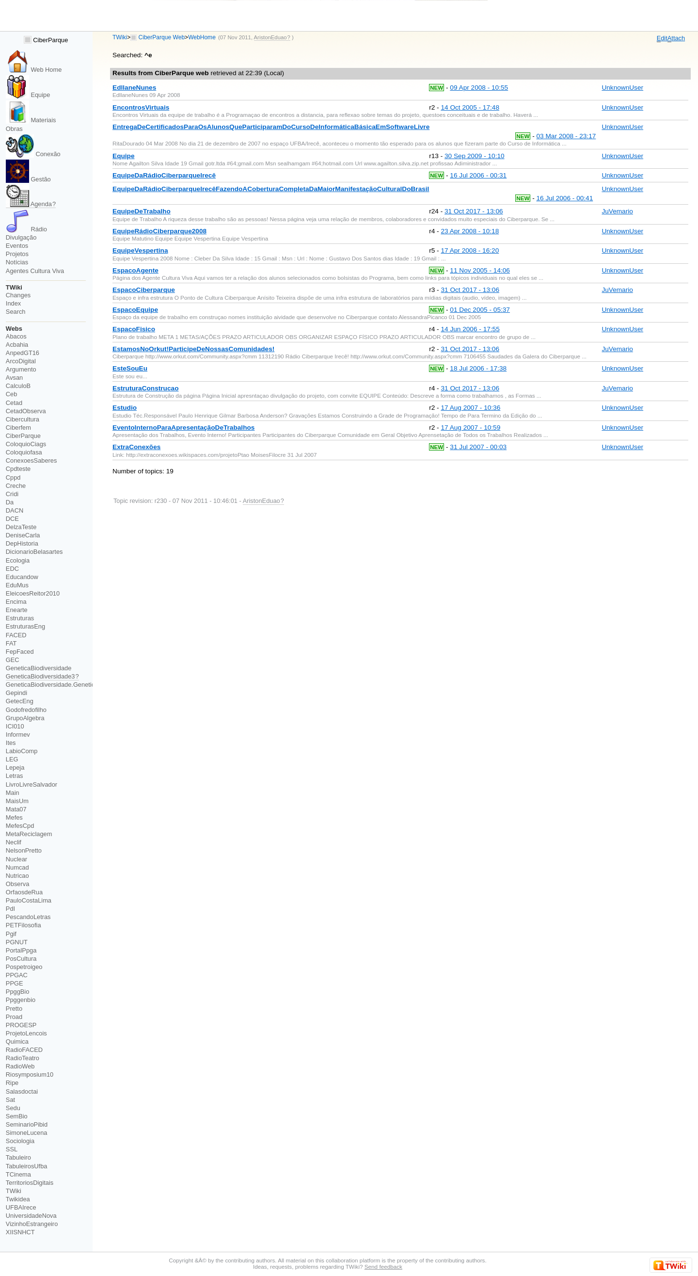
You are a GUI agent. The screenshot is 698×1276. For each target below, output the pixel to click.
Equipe (28, 94)
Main (12, 792)
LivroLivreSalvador (31, 784)
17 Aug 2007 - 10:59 (470, 427)
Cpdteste (18, 468)
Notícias (17, 262)
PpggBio (18, 991)
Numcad (17, 867)
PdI (10, 908)
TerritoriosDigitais (29, 1182)
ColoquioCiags (26, 444)
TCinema (18, 1174)
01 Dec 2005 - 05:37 (480, 309)
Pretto (14, 1008)
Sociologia (20, 1141)
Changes (18, 295)
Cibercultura (22, 419)
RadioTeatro (22, 1058)
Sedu (13, 1108)
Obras (14, 128)
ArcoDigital (21, 361)
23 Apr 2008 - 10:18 (470, 231)
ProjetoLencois (26, 1033)
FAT (11, 643)
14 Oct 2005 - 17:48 (470, 107)
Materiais (31, 120)
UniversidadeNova (31, 1215)
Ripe (12, 1082)
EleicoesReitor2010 (33, 593)
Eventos (17, 245)
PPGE (14, 983)
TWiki (119, 37)
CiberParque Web (162, 37)
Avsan (14, 377)
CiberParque (46, 40)
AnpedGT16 (22, 352)
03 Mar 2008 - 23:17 (566, 136)
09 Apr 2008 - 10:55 (479, 87)
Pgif (11, 933)
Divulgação (21, 237)
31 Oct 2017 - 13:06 (473, 211)
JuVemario (617, 211)
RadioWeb (20, 1066)
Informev (18, 734)
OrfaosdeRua (24, 892)
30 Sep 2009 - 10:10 (474, 156)
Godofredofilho (26, 709)
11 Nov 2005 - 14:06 (480, 270)
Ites (11, 742)
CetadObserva (26, 411)
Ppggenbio (20, 999)
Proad (14, 1016)
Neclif (13, 842)
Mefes (14, 817)
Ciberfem (18, 427)
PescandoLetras (28, 917)
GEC (12, 659)
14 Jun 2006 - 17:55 (470, 329)
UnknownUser (622, 87)
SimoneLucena (27, 1132)
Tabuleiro (18, 1157)
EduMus (17, 585)
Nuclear (16, 859)
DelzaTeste (21, 527)
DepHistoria (22, 543)
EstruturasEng (25, 626)
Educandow (22, 577)
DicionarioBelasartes (34, 551)
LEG (12, 759)
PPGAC (17, 975)
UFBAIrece (21, 1207)
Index (13, 303)
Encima (16, 601)
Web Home (34, 69)
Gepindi (16, 692)
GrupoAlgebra (25, 718)
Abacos (16, 336)
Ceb (11, 394)
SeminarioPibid (27, 1124)
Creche (16, 485)
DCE (12, 518)
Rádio (26, 229)
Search (16, 311)
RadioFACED (24, 1049)
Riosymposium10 (29, 1074)
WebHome (202, 37)
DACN (14, 510)
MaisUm (17, 801)
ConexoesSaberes (31, 460)
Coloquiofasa (24, 452)
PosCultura (21, 958)
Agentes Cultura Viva (35, 271)
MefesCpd (20, 825)
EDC (12, 568)
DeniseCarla (23, 535)
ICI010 (15, 726)
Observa (17, 884)
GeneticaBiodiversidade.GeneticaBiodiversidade (72, 684)
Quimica (17, 1041)
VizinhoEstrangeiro (32, 1224)
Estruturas (20, 618)
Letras (14, 775)
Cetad (14, 402)
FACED (16, 635)
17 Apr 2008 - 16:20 (470, 250)
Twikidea (18, 1199)
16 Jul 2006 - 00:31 (478, 175)
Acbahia (17, 344)
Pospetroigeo (24, 966)
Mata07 (16, 809)
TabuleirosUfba (27, 1166)
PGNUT (17, 942)
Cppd (13, 477)
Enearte (17, 610)
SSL (11, 1149)
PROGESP (21, 1025)
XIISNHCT (20, 1232)
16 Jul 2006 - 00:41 (564, 198)
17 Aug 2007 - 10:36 (470, 407)
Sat (10, 1099)
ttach (676, 38)
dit (662, 38)
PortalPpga (21, 950)
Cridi (12, 494)
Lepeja (15, 767)
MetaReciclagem (29, 834)
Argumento (21, 369)
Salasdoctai (22, 1091)
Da (10, 502)
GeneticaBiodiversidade (39, 668)
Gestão (28, 179)
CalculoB (18, 385)
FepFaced (20, 651)
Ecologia (18, 560)
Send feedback (383, 1266)
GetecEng (19, 701)
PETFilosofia (23, 925)
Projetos (17, 254)
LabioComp (22, 751)
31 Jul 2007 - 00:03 (478, 447)
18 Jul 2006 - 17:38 (478, 368)
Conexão (33, 154)
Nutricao (17, 875)
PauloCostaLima (28, 900)
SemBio (17, 1116)
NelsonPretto (24, 850)
